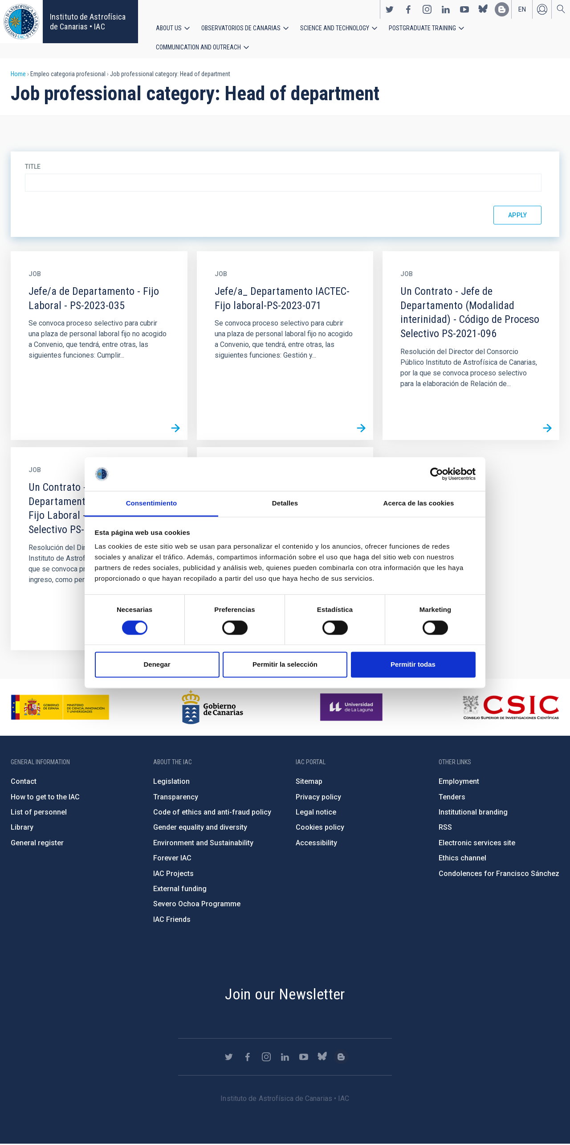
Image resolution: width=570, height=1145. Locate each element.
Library (22, 828)
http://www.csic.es (510, 708)
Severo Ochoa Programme (196, 905)
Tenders (452, 798)
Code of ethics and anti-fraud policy (212, 813)
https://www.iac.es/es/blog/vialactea (502, 9)
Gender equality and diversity (200, 828)
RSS (445, 828)
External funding (180, 889)
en (522, 9)
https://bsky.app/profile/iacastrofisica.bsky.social (483, 9)
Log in (542, 9)
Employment (459, 782)
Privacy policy (318, 798)
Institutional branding (473, 813)
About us (169, 28)
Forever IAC (172, 859)
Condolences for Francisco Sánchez (499, 874)
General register (37, 843)
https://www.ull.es (352, 708)
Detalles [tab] (285, 503)
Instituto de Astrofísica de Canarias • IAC (88, 21)
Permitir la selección (285, 664)
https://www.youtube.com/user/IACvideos (464, 9)
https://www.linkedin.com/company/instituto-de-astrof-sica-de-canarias (445, 9)
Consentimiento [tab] (151, 503)
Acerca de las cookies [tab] (418, 503)
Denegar (156, 664)
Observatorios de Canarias (241, 28)
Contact (24, 782)
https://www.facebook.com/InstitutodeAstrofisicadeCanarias (408, 9)
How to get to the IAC (45, 798)
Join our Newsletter (285, 995)
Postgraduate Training (422, 28)
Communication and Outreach (198, 47)
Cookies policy (320, 828)
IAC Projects (173, 874)
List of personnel (39, 813)
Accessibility (316, 843)
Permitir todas (413, 664)
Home (18, 74)
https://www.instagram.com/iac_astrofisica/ (427, 9)
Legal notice (316, 813)
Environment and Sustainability (203, 843)
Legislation (171, 782)
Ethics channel (462, 859)
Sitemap (309, 782)
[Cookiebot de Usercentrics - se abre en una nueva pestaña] (437, 474)
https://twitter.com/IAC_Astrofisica (389, 9)
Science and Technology (334, 28)
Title (33, 167)
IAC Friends (172, 920)
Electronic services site (477, 843)
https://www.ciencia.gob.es (60, 708)
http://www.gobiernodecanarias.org (212, 708)
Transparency (175, 798)
